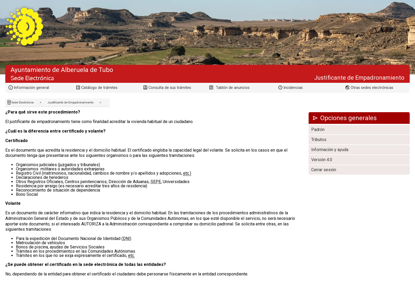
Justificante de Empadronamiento (70, 102)
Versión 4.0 (321, 159)
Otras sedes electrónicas (372, 87)
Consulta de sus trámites (169, 87)
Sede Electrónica (22, 102)
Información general (31, 87)
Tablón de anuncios (233, 87)
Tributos (318, 139)
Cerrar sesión (323, 169)
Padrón (317, 129)
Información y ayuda (329, 149)
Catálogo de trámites (99, 87)
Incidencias (293, 87)
